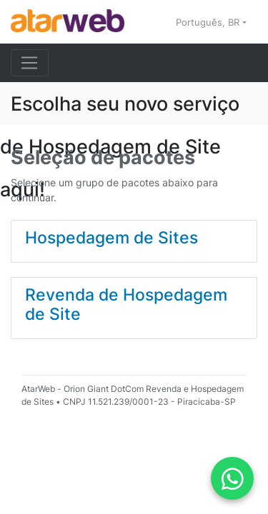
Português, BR (209, 22)
